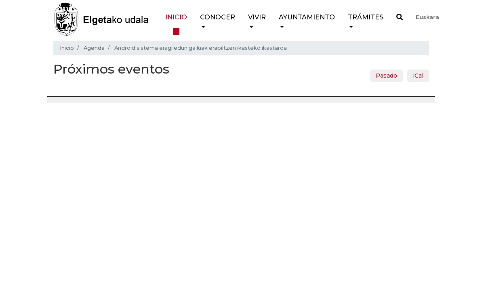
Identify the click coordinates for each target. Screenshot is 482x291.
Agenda (94, 48)
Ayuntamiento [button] (307, 17)
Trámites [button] (365, 17)
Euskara (427, 17)
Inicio (176, 17)
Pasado (386, 75)
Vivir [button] (257, 17)
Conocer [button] (217, 17)
